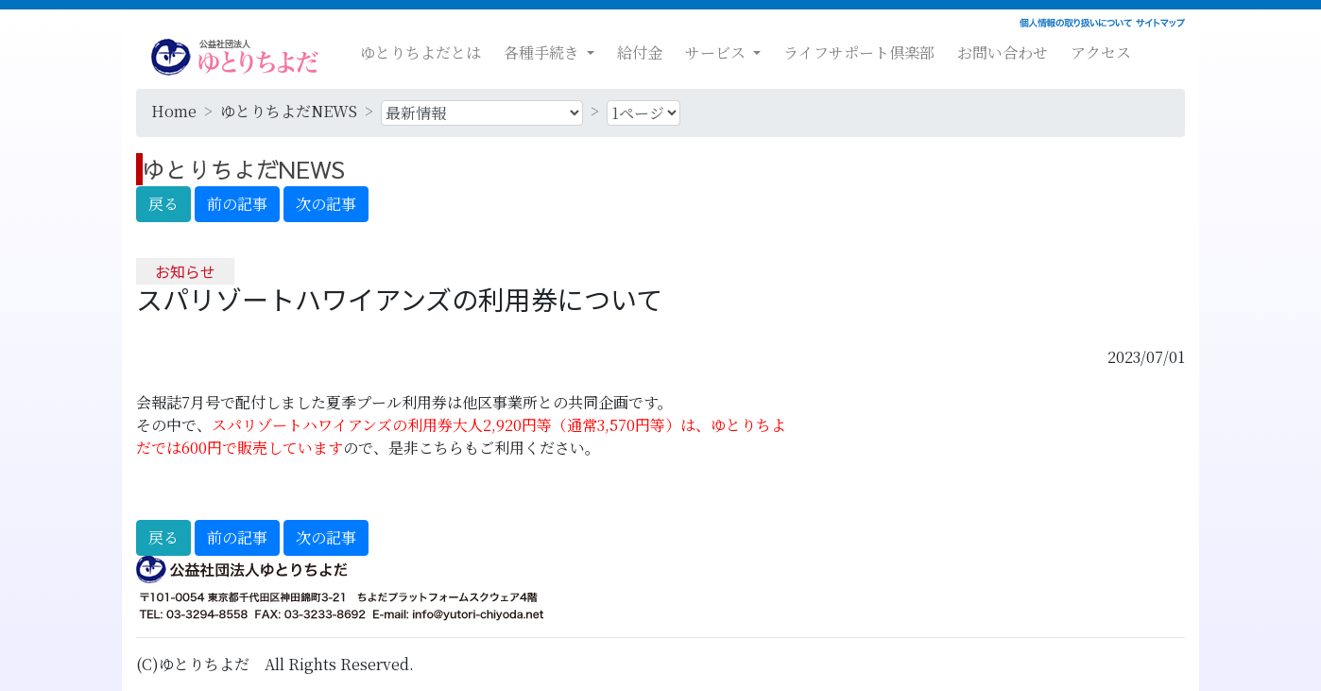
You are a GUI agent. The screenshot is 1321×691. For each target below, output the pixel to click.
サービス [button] (717, 52)
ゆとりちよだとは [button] (420, 52)
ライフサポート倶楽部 (859, 52)
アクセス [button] (1101, 52)
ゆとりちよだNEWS (288, 111)
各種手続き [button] (543, 52)
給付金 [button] (639, 52)
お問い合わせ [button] (1002, 52)
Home (174, 111)
